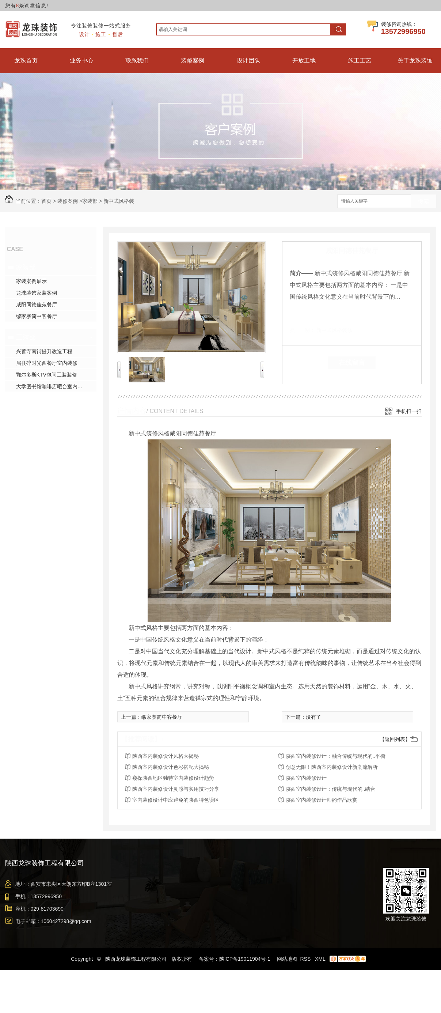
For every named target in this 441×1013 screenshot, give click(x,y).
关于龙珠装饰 (415, 60)
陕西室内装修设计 (306, 778)
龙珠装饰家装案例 (36, 293)
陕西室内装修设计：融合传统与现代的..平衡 (336, 756)
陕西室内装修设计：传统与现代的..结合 (331, 789)
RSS (306, 959)
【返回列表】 (395, 739)
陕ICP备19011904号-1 (244, 959)
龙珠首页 (26, 60)
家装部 (90, 201)
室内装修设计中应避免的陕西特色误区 (175, 800)
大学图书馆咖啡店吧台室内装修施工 (56, 386)
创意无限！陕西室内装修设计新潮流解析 (332, 767)
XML (321, 959)
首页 (46, 201)
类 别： (302, 330)
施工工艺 (359, 60)
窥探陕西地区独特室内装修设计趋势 (173, 778)
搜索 (423, 202)
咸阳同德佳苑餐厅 (36, 304)
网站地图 (287, 959)
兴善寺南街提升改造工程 (44, 351)
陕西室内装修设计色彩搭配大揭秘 (170, 767)
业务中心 (81, 60)
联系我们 (137, 60)
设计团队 (248, 60)
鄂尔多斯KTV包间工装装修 (46, 375)
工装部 (26, 337)
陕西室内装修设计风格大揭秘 (165, 756)
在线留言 (352, 362)
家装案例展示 (31, 281)
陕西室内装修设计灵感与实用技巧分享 (175, 789)
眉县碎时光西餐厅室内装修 (46, 363)
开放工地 (304, 60)
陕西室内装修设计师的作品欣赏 (321, 800)
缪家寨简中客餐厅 (36, 316)
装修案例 (192, 60)
